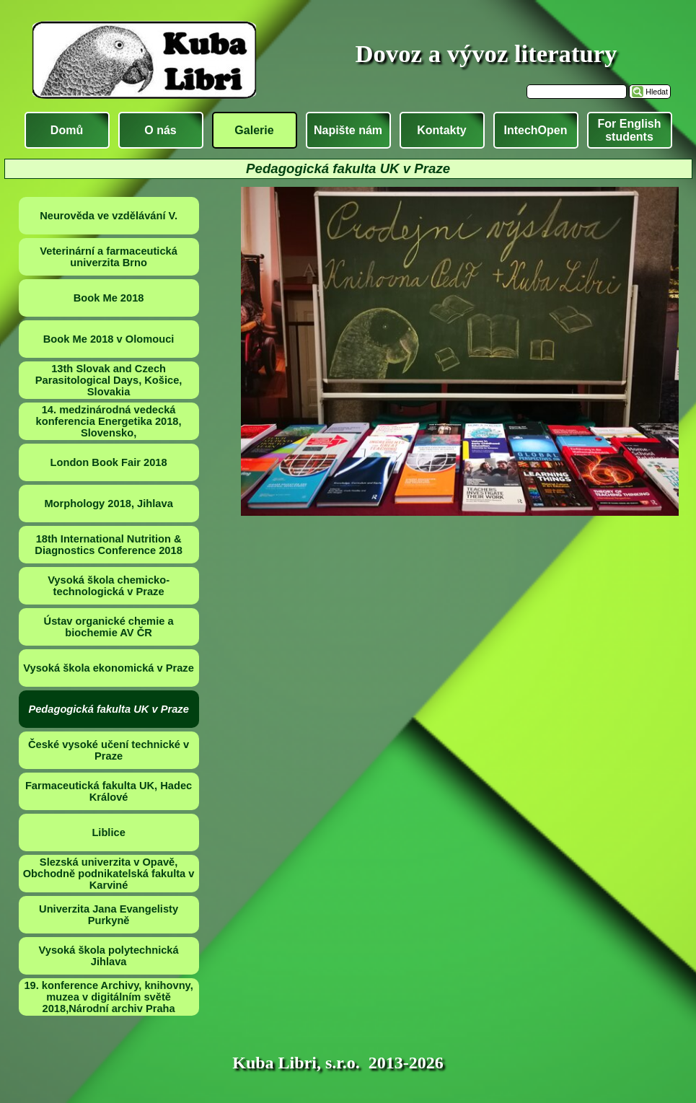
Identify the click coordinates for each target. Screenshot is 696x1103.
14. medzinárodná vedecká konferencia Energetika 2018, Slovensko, (109, 421)
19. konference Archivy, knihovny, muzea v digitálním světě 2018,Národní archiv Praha (108, 997)
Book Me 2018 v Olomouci (109, 339)
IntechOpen (535, 130)
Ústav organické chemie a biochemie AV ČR (109, 626)
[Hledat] (577, 91)
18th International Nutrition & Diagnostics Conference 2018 (108, 544)
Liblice (108, 832)
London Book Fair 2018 (108, 462)
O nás (160, 130)
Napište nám (348, 130)
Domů (66, 130)
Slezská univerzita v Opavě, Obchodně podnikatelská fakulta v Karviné (109, 873)
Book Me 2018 (109, 298)
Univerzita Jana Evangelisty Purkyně (108, 914)
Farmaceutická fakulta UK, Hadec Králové (108, 791)
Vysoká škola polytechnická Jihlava (109, 955)
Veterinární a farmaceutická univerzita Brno (108, 256)
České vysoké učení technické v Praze (108, 750)
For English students (629, 130)
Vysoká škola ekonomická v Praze (108, 668)
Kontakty (441, 130)
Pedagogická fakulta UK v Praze (108, 709)
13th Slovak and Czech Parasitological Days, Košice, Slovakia (108, 380)
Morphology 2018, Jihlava (108, 503)
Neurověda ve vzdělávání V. (108, 215)
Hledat (657, 91)
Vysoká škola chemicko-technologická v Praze (108, 585)
